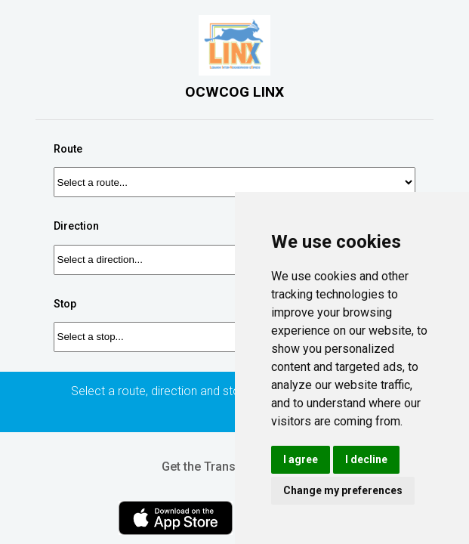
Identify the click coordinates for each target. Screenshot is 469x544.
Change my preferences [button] (343, 490)
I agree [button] (300, 459)
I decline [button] (366, 459)
